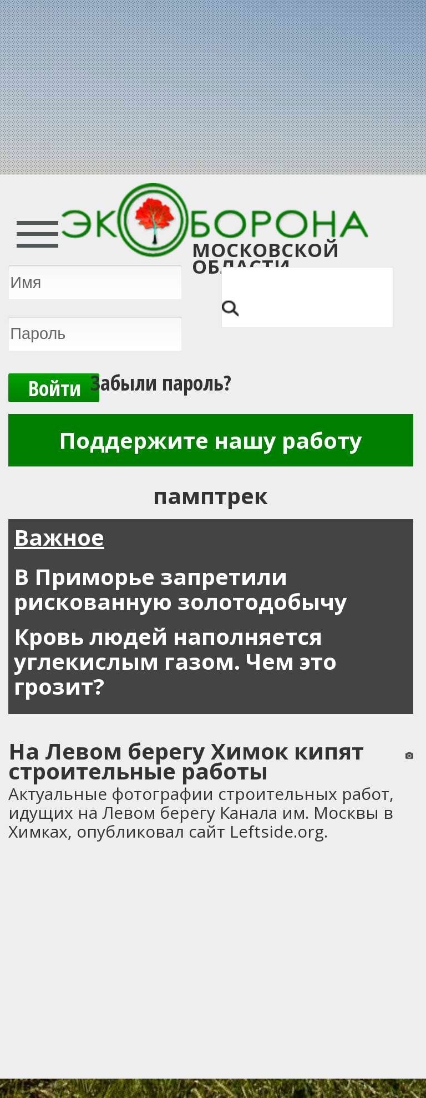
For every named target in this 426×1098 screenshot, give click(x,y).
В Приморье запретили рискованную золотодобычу (180, 589)
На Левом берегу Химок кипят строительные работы (186, 761)
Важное (59, 537)
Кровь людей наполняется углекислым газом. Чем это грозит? (175, 661)
